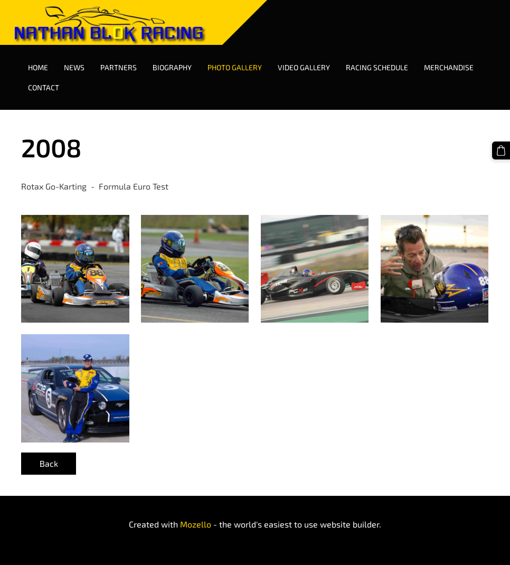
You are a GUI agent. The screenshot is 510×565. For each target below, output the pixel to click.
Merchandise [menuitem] (449, 67)
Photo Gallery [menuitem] (234, 67)
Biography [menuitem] (172, 67)
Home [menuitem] (38, 67)
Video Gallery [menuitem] (304, 67)
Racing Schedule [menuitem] (377, 67)
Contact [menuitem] (43, 87)
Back (49, 463)
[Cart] (501, 150)
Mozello (195, 524)
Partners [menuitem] (118, 67)
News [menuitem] (74, 67)
